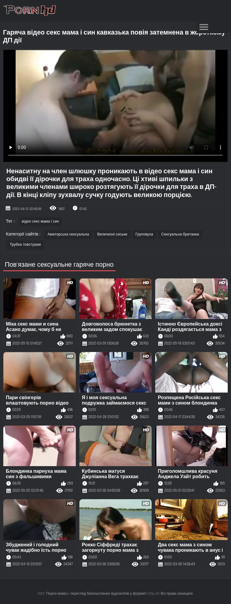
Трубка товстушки (25, 244)
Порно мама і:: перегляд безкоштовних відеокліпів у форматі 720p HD (102, 593)
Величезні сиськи (112, 234)
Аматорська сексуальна (68, 234)
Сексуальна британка (180, 234)
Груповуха (144, 234)
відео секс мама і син (40, 221)
